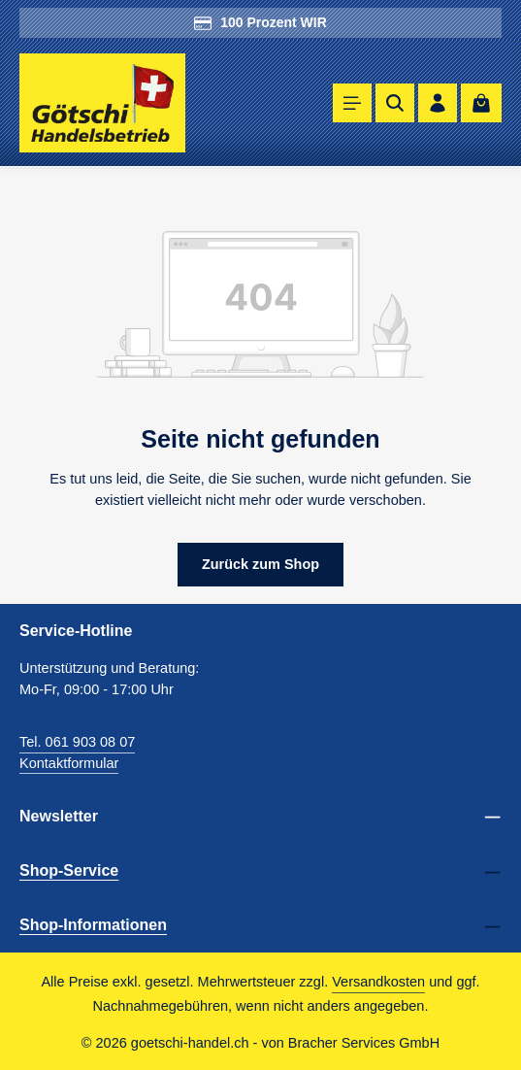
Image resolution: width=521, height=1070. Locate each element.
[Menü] (352, 103)
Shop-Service (68, 870)
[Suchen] (394, 103)
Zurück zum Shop (261, 564)
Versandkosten (378, 981)
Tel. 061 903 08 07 (77, 742)
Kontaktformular (68, 763)
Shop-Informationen (93, 925)
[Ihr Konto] (437, 103)
